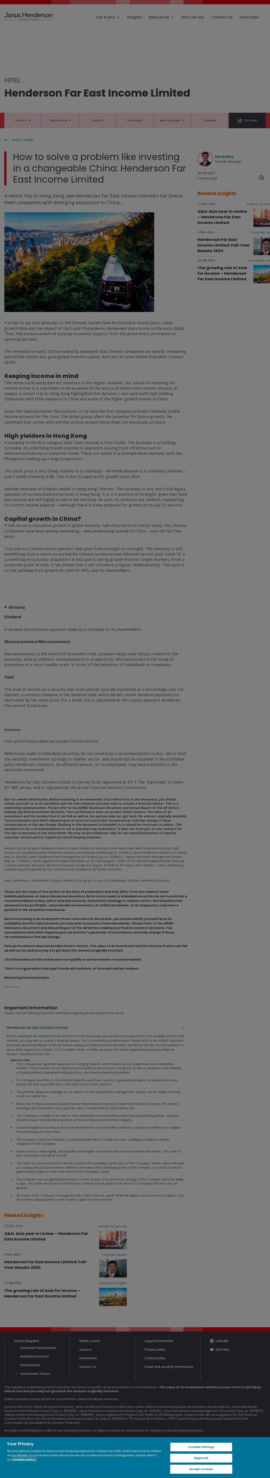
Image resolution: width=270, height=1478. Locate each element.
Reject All (201, 1458)
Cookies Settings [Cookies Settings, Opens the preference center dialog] (201, 1447)
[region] (135, 1457)
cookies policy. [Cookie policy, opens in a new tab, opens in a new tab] (24, 1459)
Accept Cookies (201, 1469)
